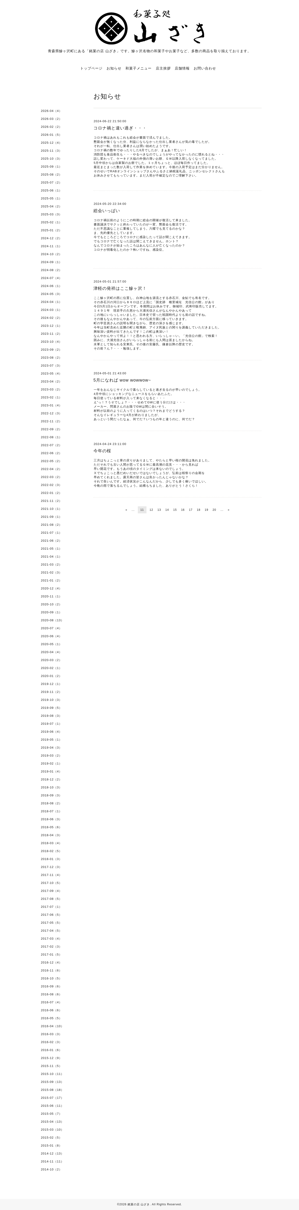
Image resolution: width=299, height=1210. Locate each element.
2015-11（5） (51, 1066)
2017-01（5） (51, 954)
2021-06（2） (51, 540)
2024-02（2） (51, 318)
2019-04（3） (51, 747)
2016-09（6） (51, 986)
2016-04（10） (52, 1026)
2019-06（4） (51, 731)
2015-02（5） (51, 1137)
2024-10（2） (51, 254)
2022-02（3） (51, 485)
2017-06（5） (51, 914)
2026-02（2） (51, 127)
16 (183, 509)
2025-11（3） (51, 150)
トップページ (91, 68)
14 (167, 509)
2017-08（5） (51, 899)
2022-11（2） (51, 421)
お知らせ (114, 68)
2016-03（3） (51, 1034)
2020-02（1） (51, 668)
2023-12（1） (51, 325)
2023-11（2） (51, 333)
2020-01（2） (51, 676)
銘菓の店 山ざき (139, 1204)
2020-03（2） (51, 660)
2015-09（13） (52, 1082)
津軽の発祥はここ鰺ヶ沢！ (120, 288)
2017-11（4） (51, 875)
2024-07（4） (51, 278)
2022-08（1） (51, 437)
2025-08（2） (51, 174)
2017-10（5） (51, 883)
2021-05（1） (51, 548)
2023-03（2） (51, 389)
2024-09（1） (51, 262)
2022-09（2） (51, 429)
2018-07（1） (51, 811)
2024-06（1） (51, 286)
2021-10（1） (51, 509)
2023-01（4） (51, 405)
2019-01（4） (51, 771)
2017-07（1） (51, 906)
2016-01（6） (51, 1050)
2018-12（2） (51, 779)
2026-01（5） (51, 134)
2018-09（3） (51, 795)
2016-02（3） (51, 1042)
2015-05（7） (51, 1113)
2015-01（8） (51, 1145)
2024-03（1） (51, 310)
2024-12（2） (51, 238)
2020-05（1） (51, 644)
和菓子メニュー (138, 68)
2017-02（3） (51, 946)
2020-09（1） (51, 612)
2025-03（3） (51, 214)
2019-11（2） (51, 692)
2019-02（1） (51, 763)
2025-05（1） (51, 198)
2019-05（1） (51, 739)
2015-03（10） (52, 1129)
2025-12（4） (51, 142)
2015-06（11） (52, 1105)
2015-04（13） (52, 1121)
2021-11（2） (51, 501)
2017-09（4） (51, 891)
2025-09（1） (51, 166)
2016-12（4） (51, 962)
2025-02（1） (51, 222)
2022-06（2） (51, 453)
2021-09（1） (51, 517)
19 (206, 509)
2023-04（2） (51, 381)
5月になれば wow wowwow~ (122, 380)
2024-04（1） (51, 302)
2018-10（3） (51, 787)
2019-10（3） (51, 700)
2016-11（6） (51, 970)
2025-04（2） (51, 206)
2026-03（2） (51, 119)
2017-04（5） (51, 930)
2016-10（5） (51, 978)
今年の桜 (102, 451)
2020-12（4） (51, 588)
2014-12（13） (52, 1153)
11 (142, 509)
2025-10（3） (51, 158)
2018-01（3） (51, 859)
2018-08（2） (51, 803)
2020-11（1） (51, 596)
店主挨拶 (163, 68)
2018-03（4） (51, 843)
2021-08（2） (51, 524)
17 (190, 509)
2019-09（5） (51, 708)
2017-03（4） (51, 938)
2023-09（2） (51, 349)
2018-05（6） (51, 827)
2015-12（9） (51, 1058)
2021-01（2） (51, 580)
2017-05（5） (51, 922)
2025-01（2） (51, 230)
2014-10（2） (51, 1169)
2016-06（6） (51, 1010)
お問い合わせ (205, 68)
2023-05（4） (51, 373)
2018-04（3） (51, 835)
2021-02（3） (51, 572)
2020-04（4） (51, 652)
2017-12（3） (51, 867)
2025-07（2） (51, 182)
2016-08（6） (51, 994)
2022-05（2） (51, 461)
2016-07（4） (51, 1002)
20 (214, 509)
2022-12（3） (51, 413)
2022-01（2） (51, 493)
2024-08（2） (51, 270)
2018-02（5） (51, 851)
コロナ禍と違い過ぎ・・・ (120, 128)
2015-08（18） (52, 1090)
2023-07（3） (51, 365)
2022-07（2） (51, 445)
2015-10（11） (52, 1074)
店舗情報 (182, 68)
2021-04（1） (51, 556)
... (133, 509)
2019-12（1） (51, 684)
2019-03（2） (51, 755)
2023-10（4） (51, 341)
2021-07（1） (51, 532)
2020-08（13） (52, 620)
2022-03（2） (51, 477)
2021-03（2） (51, 564)
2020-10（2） (51, 604)
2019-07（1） (51, 723)
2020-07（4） (51, 628)
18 (198, 509)
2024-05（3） (51, 294)
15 (175, 509)
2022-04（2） (51, 469)
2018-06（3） (51, 819)
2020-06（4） (51, 636)
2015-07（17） (52, 1098)
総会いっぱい (106, 210)
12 (151, 509)
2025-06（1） (51, 190)
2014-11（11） (52, 1161)
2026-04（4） (51, 111)
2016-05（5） (51, 1018)
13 (159, 509)
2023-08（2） (51, 357)
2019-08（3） (51, 715)
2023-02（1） (51, 397)
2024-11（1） (51, 246)
